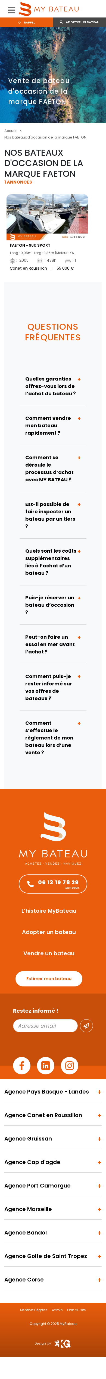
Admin (57, 1310)
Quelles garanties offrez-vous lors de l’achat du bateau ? (50, 386)
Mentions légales (34, 1310)
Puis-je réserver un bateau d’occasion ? (49, 605)
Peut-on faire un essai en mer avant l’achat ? (50, 644)
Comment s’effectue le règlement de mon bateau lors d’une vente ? (49, 738)
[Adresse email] (45, 1025)
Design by (53, 1344)
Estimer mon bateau (48, 979)
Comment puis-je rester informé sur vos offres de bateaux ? (48, 687)
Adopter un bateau (79, 22)
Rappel (26, 22)
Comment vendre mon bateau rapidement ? (48, 425)
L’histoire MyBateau (48, 911)
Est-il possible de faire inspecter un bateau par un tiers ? (50, 515)
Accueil (10, 130)
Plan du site (76, 1310)
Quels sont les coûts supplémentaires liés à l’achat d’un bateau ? (50, 561)
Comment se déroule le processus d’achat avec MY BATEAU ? (49, 468)
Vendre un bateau (48, 953)
